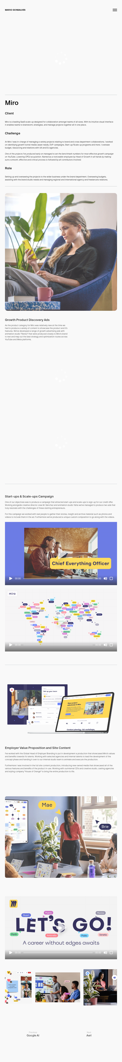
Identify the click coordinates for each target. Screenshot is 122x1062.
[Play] (10, 578)
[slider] (58, 578)
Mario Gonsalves (15, 10)
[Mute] (105, 578)
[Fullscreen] (111, 578)
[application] (61, 58)
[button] (61, 553)
